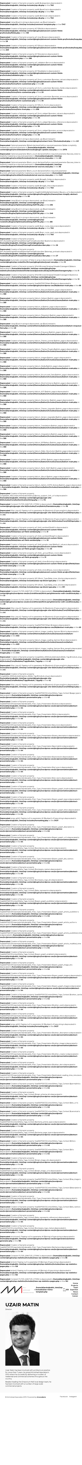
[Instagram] (73, 1397)
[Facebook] (64, 1397)
